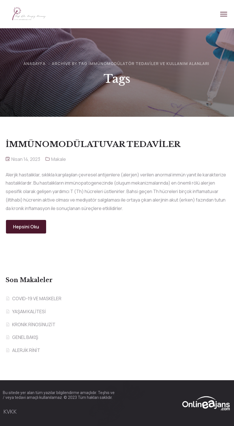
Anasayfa (34, 63)
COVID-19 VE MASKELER (36, 298)
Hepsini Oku (26, 227)
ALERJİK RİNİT (26, 350)
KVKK (10, 411)
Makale (58, 159)
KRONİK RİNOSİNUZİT (33, 324)
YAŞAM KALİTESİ (29, 311)
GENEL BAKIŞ (25, 337)
